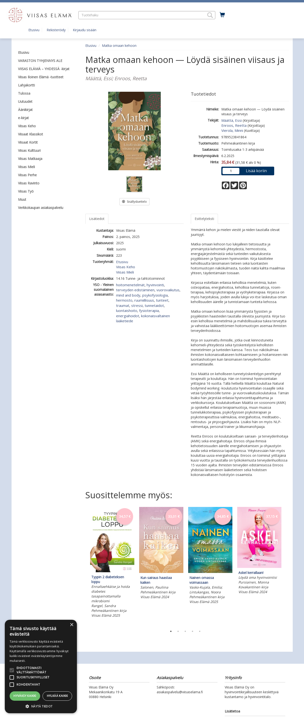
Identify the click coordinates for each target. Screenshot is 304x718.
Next (286, 566)
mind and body (128, 295)
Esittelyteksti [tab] (204, 218)
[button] (210, 15)
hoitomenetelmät (130, 284)
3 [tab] (185, 631)
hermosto (124, 300)
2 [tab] (178, 631)
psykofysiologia (155, 295)
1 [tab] (170, 631)
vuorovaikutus (168, 289)
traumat (122, 305)
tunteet (162, 300)
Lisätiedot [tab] (97, 218)
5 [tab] (199, 631)
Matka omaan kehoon (119, 45)
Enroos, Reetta (234, 125)
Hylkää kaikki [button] (57, 696)
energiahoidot (127, 315)
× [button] (71, 625)
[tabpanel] (112, 563)
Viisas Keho (125, 266)
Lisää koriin (256, 170)
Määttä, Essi (231, 120)
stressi (137, 305)
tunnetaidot (154, 305)
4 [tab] (192, 631)
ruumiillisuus (144, 300)
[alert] (41, 666)
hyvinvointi (155, 284)
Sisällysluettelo (134, 202)
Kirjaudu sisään (84, 30)
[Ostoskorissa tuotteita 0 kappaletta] (222, 15)
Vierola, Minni (232, 130)
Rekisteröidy (56, 30)
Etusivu (33, 30)
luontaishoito (126, 310)
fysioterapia (149, 310)
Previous (84, 566)
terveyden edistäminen (135, 289)
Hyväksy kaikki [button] (24, 696)
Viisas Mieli (125, 272)
